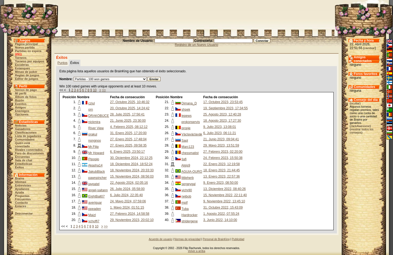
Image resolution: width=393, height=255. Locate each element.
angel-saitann (98, 190)
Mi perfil (20, 93)
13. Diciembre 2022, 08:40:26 (224, 189)
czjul (91, 103)
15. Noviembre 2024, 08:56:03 (131, 176)
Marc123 (188, 147)
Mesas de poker (26, 71)
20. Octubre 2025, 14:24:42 (129, 108)
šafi (184, 159)
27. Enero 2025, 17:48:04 (128, 139)
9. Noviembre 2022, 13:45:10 (224, 201)
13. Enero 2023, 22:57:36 (221, 176)
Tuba (185, 209)
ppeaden (94, 209)
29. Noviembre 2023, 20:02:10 (131, 220)
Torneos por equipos (30, 61)
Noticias (21, 125)
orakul (92, 134)
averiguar (95, 203)
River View (96, 128)
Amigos (20, 107)
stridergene (190, 221)
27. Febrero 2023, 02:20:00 (222, 152)
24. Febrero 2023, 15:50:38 (222, 158)
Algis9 (185, 165)
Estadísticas (23, 163)
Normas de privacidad (187, 239)
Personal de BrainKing (216, 239)
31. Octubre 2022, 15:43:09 (223, 207)
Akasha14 (95, 165)
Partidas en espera (28, 51)
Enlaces (20, 206)
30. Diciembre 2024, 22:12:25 (131, 158)
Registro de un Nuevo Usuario (196, 45)
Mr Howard (96, 153)
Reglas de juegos (27, 75)
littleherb (188, 178)
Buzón (19, 100)
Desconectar (24, 213)
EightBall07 (96, 196)
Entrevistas (23, 185)
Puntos (62, 63)
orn (90, 109)
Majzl (92, 215)
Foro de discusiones (29, 153)
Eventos (21, 104)
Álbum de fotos (26, 96)
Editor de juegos (26, 78)
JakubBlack (96, 172)
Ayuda (19, 192)
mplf (185, 203)
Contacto (21, 202)
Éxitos (19, 167)
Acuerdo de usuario (160, 239)
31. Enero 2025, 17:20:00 (128, 133)
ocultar (355, 103)
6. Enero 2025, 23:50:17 (127, 152)
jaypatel (93, 184)
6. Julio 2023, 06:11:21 (219, 133)
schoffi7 (93, 221)
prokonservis (191, 122)
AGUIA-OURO (191, 172)
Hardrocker (189, 215)
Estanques (22, 68)
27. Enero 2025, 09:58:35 (128, 145)
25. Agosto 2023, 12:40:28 (222, 114)
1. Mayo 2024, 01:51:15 (127, 207)
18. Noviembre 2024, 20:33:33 (131, 170)
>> (104, 90)
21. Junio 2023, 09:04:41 (221, 139)
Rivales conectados (29, 149)
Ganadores (22, 129)
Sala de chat (23, 160)
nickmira (94, 122)
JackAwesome (360, 126)
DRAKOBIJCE (98, 116)
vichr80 (187, 190)
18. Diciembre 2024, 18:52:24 (131, 164)
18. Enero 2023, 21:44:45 (221, 170)
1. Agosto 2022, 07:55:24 (221, 214)
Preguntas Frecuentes (23, 197)
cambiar (369, 48)
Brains (19, 178)
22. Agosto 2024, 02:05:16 (129, 183)
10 (95, 90)
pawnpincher (97, 178)
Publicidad (238, 239)
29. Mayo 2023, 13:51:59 (221, 145)
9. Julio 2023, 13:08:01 (219, 127)
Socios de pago (26, 89)
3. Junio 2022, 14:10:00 (220, 220)
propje (186, 128)
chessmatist (190, 153)
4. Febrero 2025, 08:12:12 (129, 127)
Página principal (26, 44)
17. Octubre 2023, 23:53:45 (223, 102)
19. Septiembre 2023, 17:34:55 (225, 108)
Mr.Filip (93, 147)
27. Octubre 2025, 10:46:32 (129, 102)
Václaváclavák (192, 134)
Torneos (21, 57)
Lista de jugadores (28, 136)
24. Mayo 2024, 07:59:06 (128, 201)
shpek (186, 109)
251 (18, 54)
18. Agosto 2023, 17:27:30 (222, 121)
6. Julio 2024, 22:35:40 (126, 195)
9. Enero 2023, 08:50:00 (220, 183)
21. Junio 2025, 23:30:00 (128, 121)
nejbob (186, 196)
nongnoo (94, 140)
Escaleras (22, 64)
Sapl (185, 140)
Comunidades (25, 139)
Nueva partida (25, 47)
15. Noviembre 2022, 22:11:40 (225, 195)
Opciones (22, 114)
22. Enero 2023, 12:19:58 (221, 164)
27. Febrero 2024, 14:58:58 (129, 214)
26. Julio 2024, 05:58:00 (127, 189)
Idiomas (20, 181)
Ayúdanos (22, 189)
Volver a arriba (196, 251)
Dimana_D (189, 103)
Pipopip (93, 159)
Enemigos (22, 111)
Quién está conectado (22, 144)
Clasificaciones (26, 132)
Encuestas (22, 156)
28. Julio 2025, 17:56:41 (127, 114)
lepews (187, 116)
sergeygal (189, 184)
